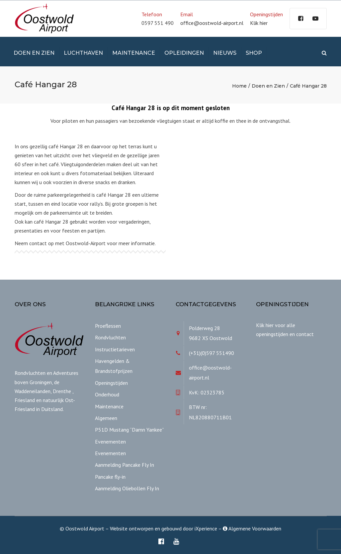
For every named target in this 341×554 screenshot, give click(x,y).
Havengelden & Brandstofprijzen (113, 366)
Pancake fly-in (110, 476)
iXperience (206, 528)
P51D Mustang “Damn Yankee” (129, 429)
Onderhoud (107, 394)
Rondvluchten (110, 337)
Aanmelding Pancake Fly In (124, 464)
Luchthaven (83, 53)
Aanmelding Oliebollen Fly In (127, 488)
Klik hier (259, 23)
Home (239, 86)
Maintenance (133, 53)
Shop (254, 53)
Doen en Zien (34, 53)
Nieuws (224, 53)
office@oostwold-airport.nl (211, 23)
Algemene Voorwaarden (252, 528)
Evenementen (110, 441)
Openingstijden (111, 383)
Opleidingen (184, 53)
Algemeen (106, 418)
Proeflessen (108, 325)
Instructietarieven (115, 349)
